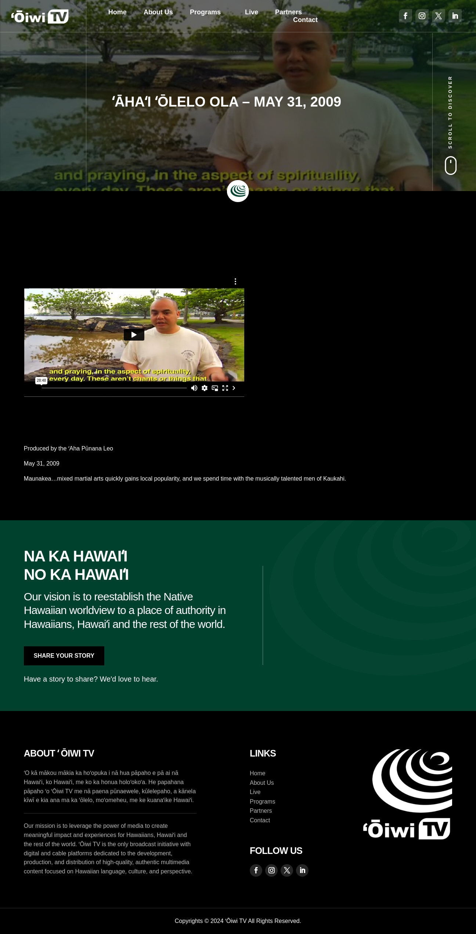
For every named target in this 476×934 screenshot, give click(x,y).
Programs (205, 12)
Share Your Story (64, 656)
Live (251, 12)
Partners (288, 12)
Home (117, 12)
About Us (158, 12)
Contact (305, 20)
